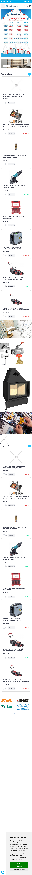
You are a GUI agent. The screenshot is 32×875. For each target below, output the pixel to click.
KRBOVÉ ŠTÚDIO (4, 411)
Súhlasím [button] (19, 863)
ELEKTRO (2, 434)
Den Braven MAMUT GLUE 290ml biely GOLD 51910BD (15, 156)
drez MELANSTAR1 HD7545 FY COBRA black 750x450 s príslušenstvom (16, 125)
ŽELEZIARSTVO (4, 443)
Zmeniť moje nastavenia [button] (19, 869)
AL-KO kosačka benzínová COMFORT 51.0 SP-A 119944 (13, 278)
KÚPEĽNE (2, 338)
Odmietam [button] (19, 866)
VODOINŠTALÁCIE (4, 365)
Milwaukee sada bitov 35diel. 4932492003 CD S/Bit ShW (14, 95)
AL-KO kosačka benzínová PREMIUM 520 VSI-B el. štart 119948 (16, 309)
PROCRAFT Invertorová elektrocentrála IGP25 (12, 248)
